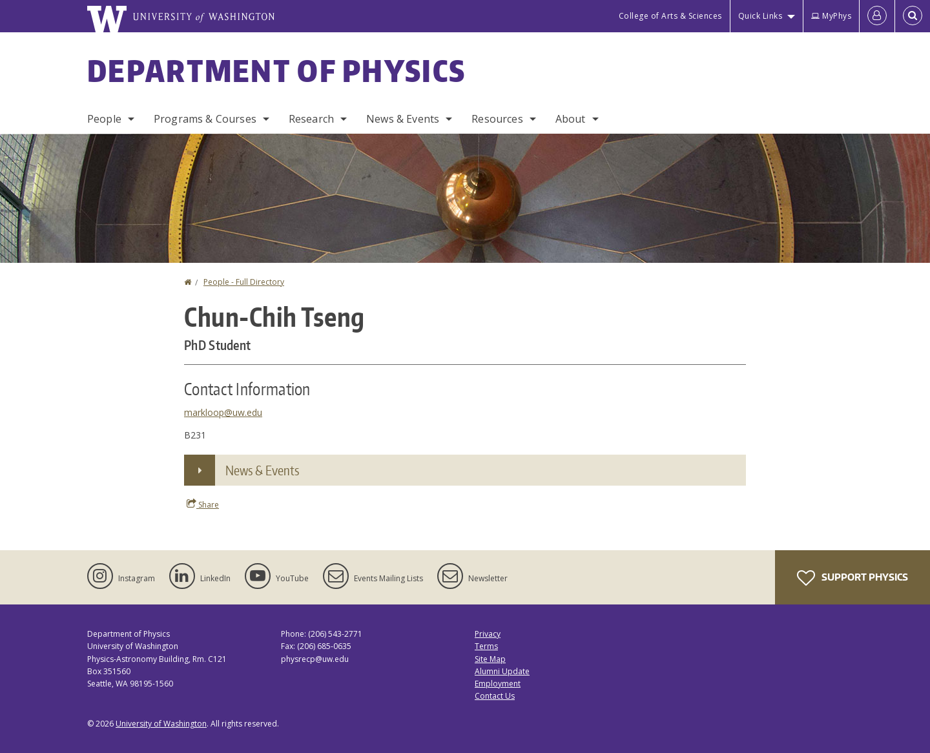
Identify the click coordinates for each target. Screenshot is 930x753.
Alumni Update (502, 671)
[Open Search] (912, 16)
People (104, 119)
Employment (498, 683)
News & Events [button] (262, 470)
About (570, 119)
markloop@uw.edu (223, 412)
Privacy (488, 633)
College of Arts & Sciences (670, 15)
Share (203, 504)
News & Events (402, 119)
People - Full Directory (243, 281)
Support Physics (852, 578)
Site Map (490, 659)
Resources (496, 119)
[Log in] (877, 16)
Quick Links (760, 15)
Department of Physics (276, 70)
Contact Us (495, 695)
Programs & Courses (205, 119)
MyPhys (831, 15)
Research (311, 119)
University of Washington (161, 723)
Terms (486, 646)
